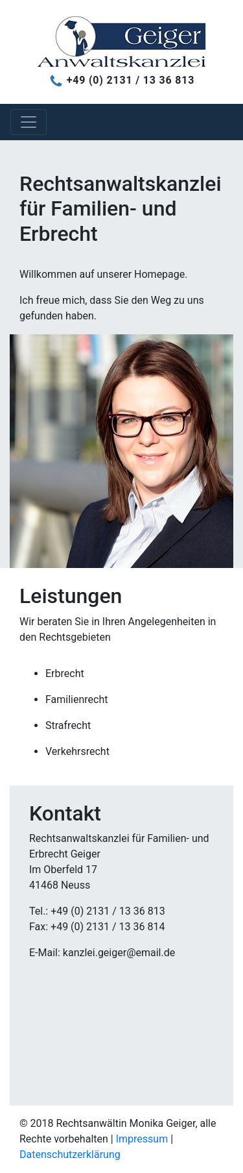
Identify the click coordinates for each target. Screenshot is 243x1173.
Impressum (142, 1139)
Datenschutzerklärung (70, 1154)
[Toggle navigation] (28, 122)
